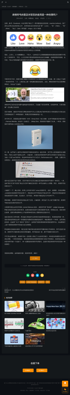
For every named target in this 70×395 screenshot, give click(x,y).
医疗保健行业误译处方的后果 (13, 313)
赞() (48, 18)
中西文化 (21, 6)
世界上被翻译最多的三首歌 (33, 313)
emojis (22, 282)
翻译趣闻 (14, 6)
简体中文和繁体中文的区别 (12, 330)
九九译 (35, 2)
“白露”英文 (28, 330)
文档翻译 (28, 370)
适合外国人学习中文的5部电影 (34, 346)
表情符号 (41, 282)
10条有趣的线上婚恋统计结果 (13, 346)
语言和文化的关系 (51, 330)
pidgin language (31, 282)
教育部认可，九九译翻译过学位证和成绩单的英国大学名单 (19, 291)
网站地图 (40, 388)
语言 (47, 282)
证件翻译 (42, 370)
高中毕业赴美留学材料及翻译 (57, 290)
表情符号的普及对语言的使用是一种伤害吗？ (35, 14)
